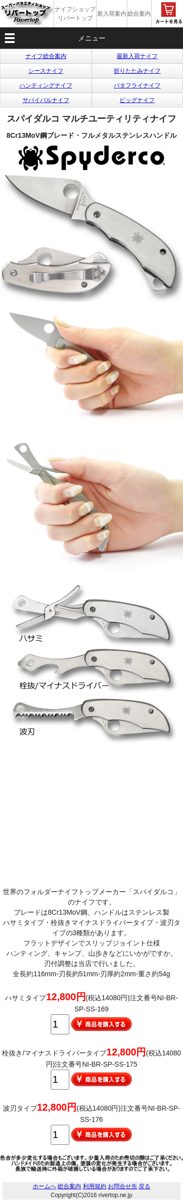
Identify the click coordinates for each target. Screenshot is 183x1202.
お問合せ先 (122, 1186)
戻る (144, 1186)
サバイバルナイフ (45, 100)
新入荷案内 (111, 13)
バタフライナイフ (137, 85)
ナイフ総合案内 (45, 56)
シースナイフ (45, 70)
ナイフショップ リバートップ (75, 13)
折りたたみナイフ (137, 70)
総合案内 (139, 13)
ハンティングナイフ (46, 85)
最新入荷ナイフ (137, 56)
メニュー (91, 38)
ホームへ (44, 1186)
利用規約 (94, 1186)
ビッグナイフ (137, 100)
